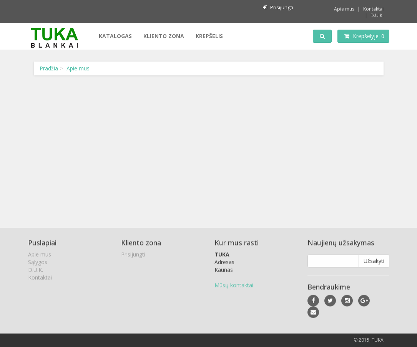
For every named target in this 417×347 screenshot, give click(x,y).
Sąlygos (37, 263)
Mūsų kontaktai (233, 286)
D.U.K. (377, 15)
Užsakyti (374, 261)
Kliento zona (163, 36)
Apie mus (344, 8)
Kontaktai (373, 8)
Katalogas (115, 36)
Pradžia (49, 68)
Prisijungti (277, 7)
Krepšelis (209, 36)
